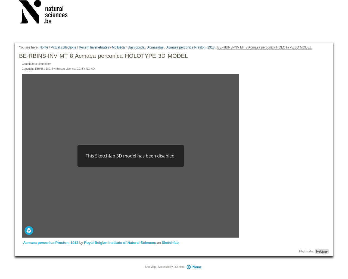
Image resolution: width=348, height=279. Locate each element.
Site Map (150, 266)
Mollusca (118, 47)
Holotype (321, 251)
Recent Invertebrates (94, 47)
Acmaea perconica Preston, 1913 (190, 47)
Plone (194, 266)
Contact (179, 266)
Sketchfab (170, 243)
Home (43, 47)
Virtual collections (63, 47)
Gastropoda (136, 47)
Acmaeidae (155, 47)
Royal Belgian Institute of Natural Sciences (120, 243)
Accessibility (165, 266)
